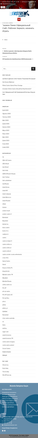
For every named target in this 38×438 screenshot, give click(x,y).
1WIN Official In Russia (8, 173)
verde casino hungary (8, 341)
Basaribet (5, 221)
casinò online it (6, 251)
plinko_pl (5, 308)
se (3, 321)
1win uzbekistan (6, 180)
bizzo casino (5, 227)
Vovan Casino (6, 348)
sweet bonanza (6, 335)
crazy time (5, 257)
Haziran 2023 (6, 127)
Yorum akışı (5, 371)
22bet (4, 204)
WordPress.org (6, 375)
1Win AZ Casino (6, 160)
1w (3, 157)
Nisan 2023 (5, 133)
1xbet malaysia (6, 194)
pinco (6, 39)
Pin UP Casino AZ (7, 294)
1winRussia (5, 184)
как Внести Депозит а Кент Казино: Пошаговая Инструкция (18, 78)
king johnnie (5, 271)
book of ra (5, 231)
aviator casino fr (7, 214)
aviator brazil (6, 210)
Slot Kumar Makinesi (8, 82)
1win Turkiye (5, 177)
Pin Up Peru (5, 298)
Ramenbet (5, 315)
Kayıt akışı (5, 368)
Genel (4, 264)
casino (4, 237)
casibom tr (5, 234)
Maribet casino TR (7, 274)
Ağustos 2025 (6, 113)
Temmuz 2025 (6, 117)
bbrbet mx (5, 224)
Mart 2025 (5, 120)
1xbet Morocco (6, 197)
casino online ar (6, 247)
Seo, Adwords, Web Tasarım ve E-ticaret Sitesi (19, 436)
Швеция (4, 355)
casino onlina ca (7, 244)
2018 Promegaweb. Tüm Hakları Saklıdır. (19, 435)
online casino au (7, 284)
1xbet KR (5, 190)
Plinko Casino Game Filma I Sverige (12, 85)
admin (10, 22)
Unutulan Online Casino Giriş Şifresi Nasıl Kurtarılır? (16, 89)
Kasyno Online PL (7, 268)
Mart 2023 (5, 137)
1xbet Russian (6, 200)
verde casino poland (8, 345)
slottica (4, 328)
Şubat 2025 (5, 123)
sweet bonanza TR (7, 338)
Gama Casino (6, 261)
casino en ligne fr (7, 241)
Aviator (4, 207)
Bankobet (5, 217)
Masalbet (5, 278)
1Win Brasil (5, 163)
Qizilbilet (4, 311)
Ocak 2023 (5, 144)
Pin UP (4, 288)
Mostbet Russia (6, 281)
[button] (19, 19)
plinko (4, 305)
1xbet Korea (5, 187)
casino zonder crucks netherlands (12, 254)
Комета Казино (6, 352)
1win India (5, 170)
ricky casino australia (8, 318)
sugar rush (5, 331)
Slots (3, 325)
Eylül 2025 (5, 110)
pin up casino (6, 291)
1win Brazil (5, 167)
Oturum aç (5, 365)
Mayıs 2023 (5, 130)
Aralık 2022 (5, 147)
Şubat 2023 (5, 140)
